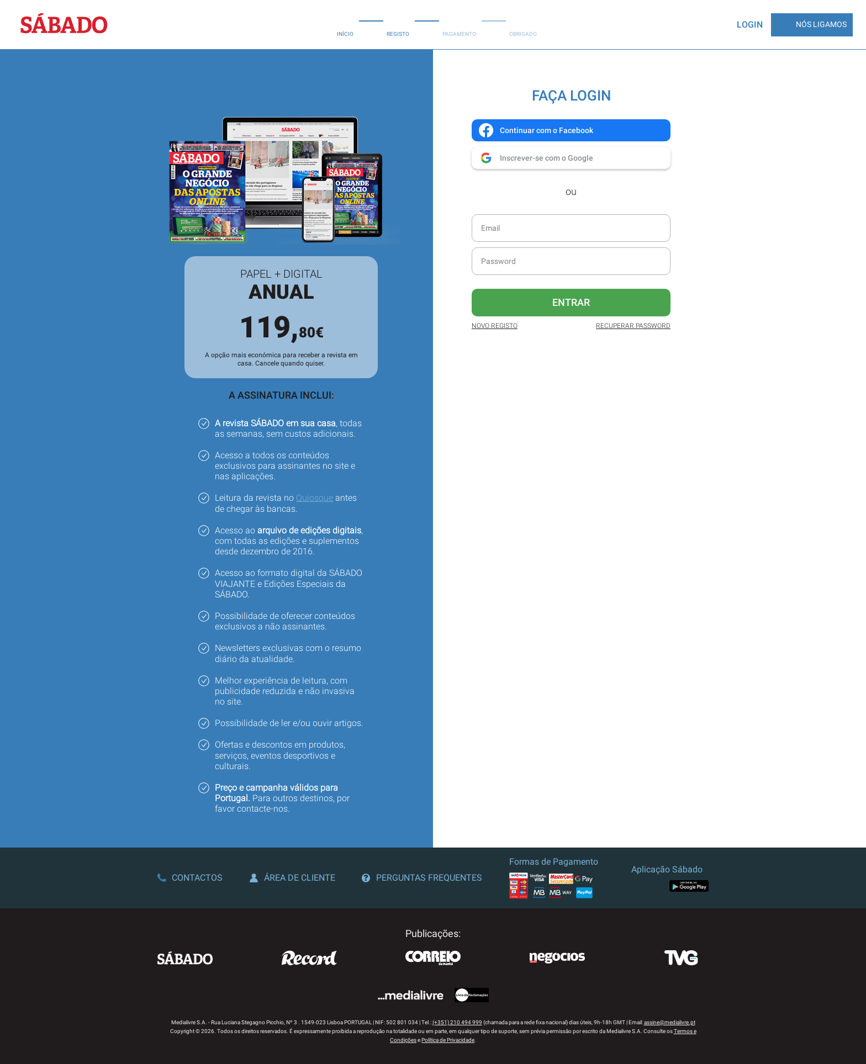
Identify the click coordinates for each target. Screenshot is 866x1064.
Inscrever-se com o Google (535, 158)
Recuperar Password (633, 326)
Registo (398, 24)
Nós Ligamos (812, 24)
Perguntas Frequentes (422, 877)
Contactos (190, 877)
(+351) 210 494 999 (457, 1022)
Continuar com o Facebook (535, 130)
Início (345, 24)
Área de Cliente (292, 877)
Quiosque (314, 498)
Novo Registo (495, 326)
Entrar (571, 302)
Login (750, 24)
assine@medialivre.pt (669, 1022)
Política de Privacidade (447, 1040)
